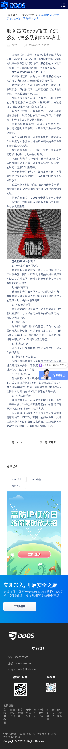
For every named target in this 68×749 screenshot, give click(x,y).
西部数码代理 (12, 713)
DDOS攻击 (28, 15)
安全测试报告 (28, 713)
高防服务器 (4, 716)
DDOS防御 (35, 479)
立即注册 (20, 606)
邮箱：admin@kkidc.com (22, 669)
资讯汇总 (16, 486)
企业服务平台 (41, 713)
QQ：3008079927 (18, 657)
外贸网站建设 (20, 713)
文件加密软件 (59, 713)
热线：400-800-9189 (19, 663)
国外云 (35, 713)
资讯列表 (13, 15)
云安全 (53, 713)
